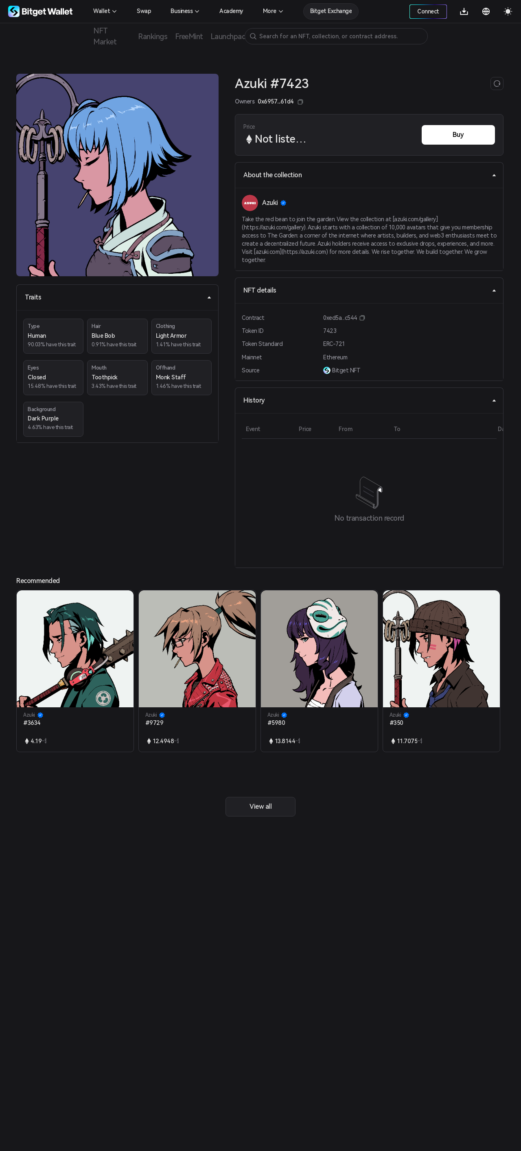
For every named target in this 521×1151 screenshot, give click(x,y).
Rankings (152, 36)
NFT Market (104, 36)
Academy (231, 11)
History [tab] (370, 400)
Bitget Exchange (331, 11)
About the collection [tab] (370, 175)
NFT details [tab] (370, 290)
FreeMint (189, 36)
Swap (144, 11)
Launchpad (228, 36)
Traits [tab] (118, 297)
